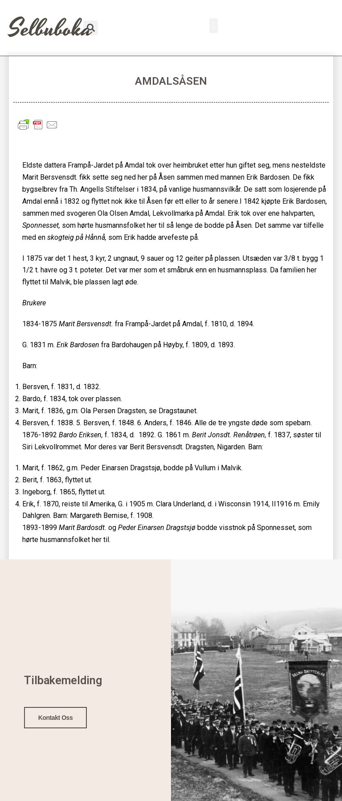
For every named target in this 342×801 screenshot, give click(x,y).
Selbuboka (50, 29)
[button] (213, 25)
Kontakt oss (55, 717)
